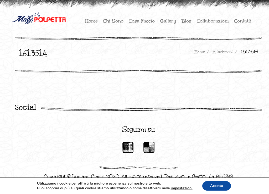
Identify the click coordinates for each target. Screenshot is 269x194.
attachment (223, 51)
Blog (187, 21)
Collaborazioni (213, 21)
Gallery (168, 21)
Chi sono (113, 21)
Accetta (216, 185)
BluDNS (224, 176)
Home (91, 21)
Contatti (242, 21)
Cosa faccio (142, 21)
